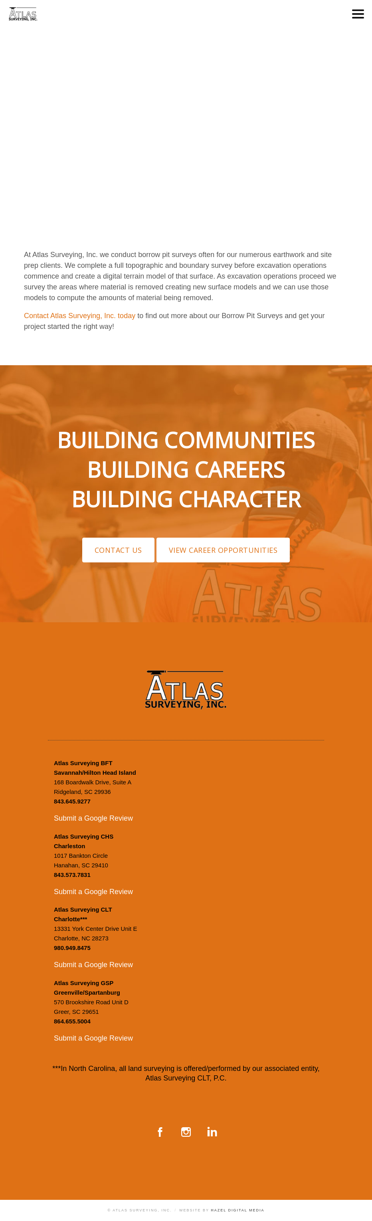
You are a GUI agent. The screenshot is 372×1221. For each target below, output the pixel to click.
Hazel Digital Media (237, 1210)
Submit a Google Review (93, 818)
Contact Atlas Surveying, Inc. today (79, 316)
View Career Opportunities (223, 550)
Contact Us (118, 550)
